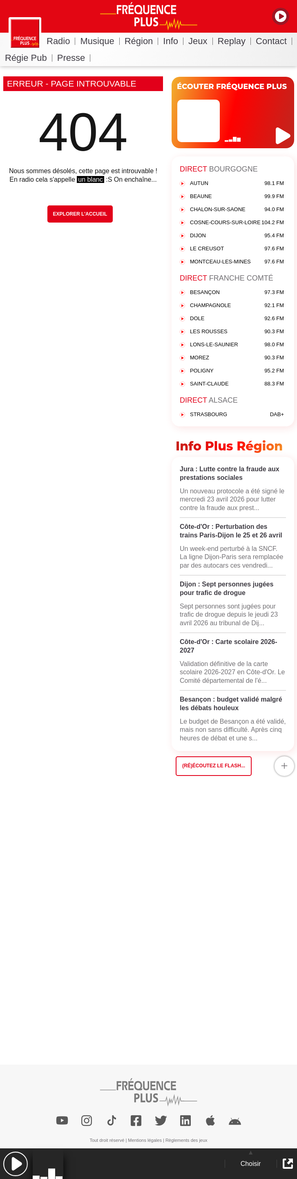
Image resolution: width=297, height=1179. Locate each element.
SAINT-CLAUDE (237, 384)
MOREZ (237, 357)
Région (142, 41)
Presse (73, 58)
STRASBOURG (237, 414)
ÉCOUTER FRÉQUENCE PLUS (232, 86)
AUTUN (237, 183)
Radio (61, 41)
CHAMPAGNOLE (237, 305)
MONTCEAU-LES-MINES (237, 262)
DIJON (237, 235)
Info (173, 41)
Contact (274, 41)
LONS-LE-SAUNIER (237, 344)
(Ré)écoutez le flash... (213, 766)
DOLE (237, 318)
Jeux (200, 41)
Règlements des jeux (186, 1140)
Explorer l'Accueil (80, 214)
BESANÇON (237, 292)
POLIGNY (237, 371)
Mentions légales (145, 1140)
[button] (15, 1163)
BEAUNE (237, 196)
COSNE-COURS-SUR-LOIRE (237, 222)
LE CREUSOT (237, 248)
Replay (234, 41)
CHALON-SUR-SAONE (237, 209)
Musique (99, 41)
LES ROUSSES (237, 331)
